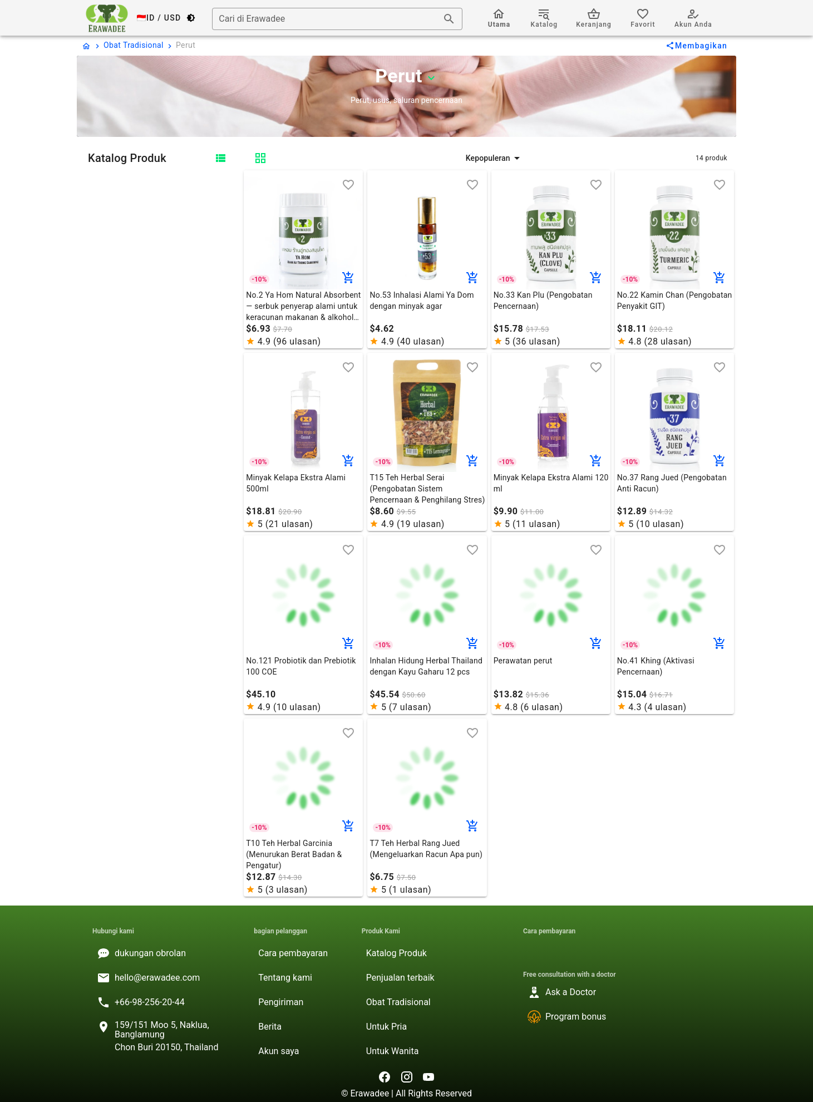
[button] (494, 158)
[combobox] (337, 19)
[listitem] (164, 953)
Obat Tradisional (134, 45)
